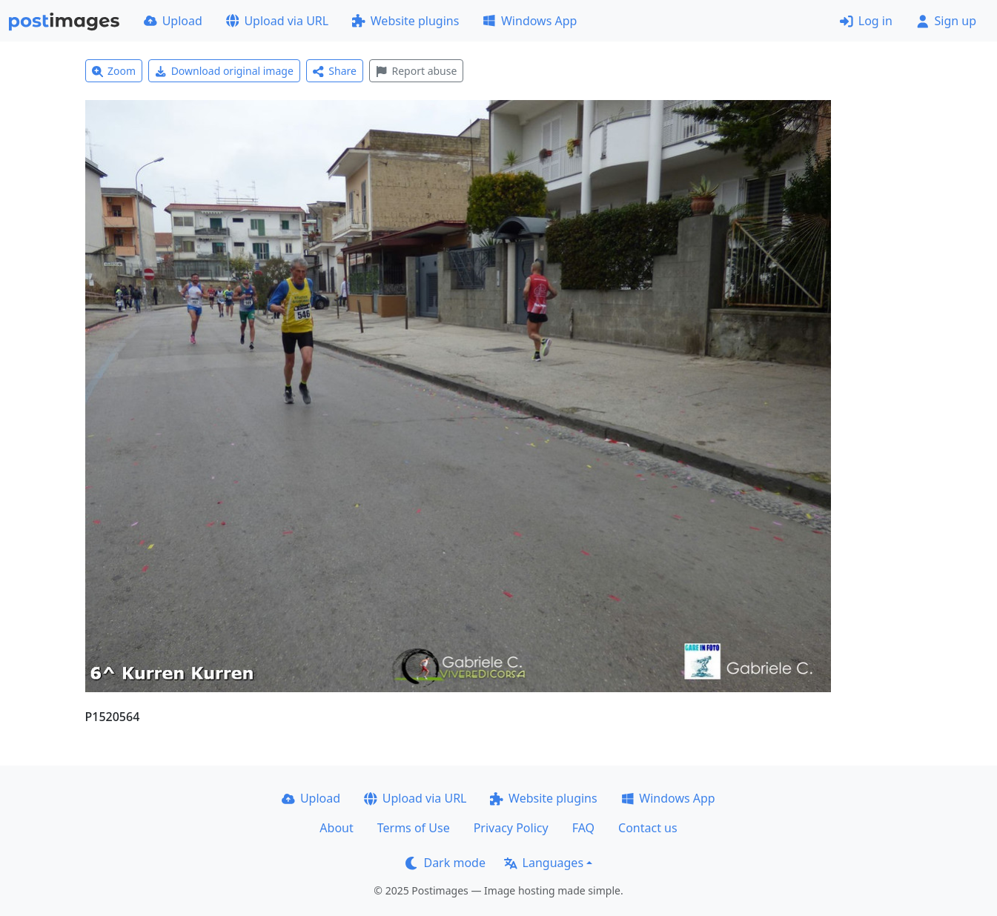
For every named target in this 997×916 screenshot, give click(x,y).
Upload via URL (277, 21)
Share (335, 71)
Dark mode (445, 862)
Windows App (530, 21)
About (336, 828)
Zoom (114, 71)
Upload (173, 21)
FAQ (583, 828)
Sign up (946, 21)
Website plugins (405, 21)
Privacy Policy (511, 828)
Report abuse (416, 71)
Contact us (648, 828)
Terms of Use (413, 828)
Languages (543, 862)
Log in (866, 21)
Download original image (224, 71)
